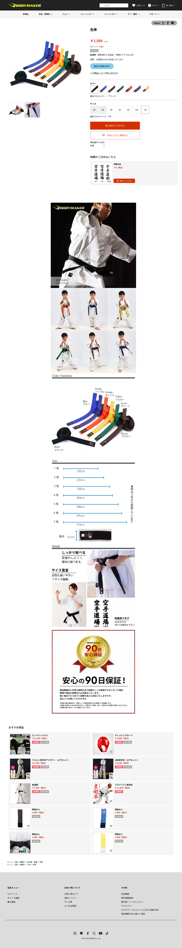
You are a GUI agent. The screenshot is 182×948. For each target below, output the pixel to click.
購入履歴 (11, 901)
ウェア (65, 14)
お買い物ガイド (71, 893)
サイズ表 (68, 901)
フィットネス (109, 14)
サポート (153, 14)
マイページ (12, 893)
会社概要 (125, 893)
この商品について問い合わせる (104, 72)
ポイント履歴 (13, 897)
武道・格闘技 (44, 14)
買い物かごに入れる (115, 125)
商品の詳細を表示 (102, 66)
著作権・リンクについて (132, 901)
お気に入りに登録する (117, 135)
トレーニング (86, 14)
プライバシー (127, 905)
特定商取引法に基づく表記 (133, 913)
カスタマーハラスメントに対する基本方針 (140, 909)
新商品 (26, 14)
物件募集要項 (127, 897)
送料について (70, 897)
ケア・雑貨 (132, 14)
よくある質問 (70, 905)
